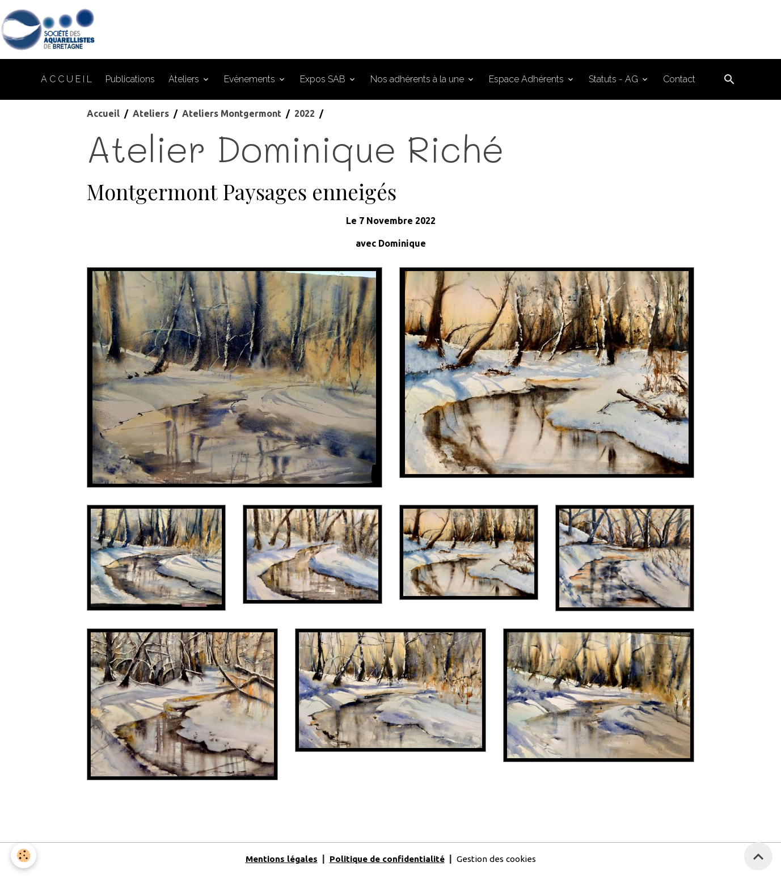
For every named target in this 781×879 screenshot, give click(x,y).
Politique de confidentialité (387, 863)
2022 (304, 118)
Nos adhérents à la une (418, 83)
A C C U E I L (66, 83)
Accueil (103, 118)
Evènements (250, 83)
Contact (679, 83)
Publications (130, 83)
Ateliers (184, 83)
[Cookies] (24, 855)
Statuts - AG (614, 83)
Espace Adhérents (527, 83)
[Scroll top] (758, 856)
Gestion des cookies (501, 863)
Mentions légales (276, 863)
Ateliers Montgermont (231, 118)
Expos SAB (324, 83)
